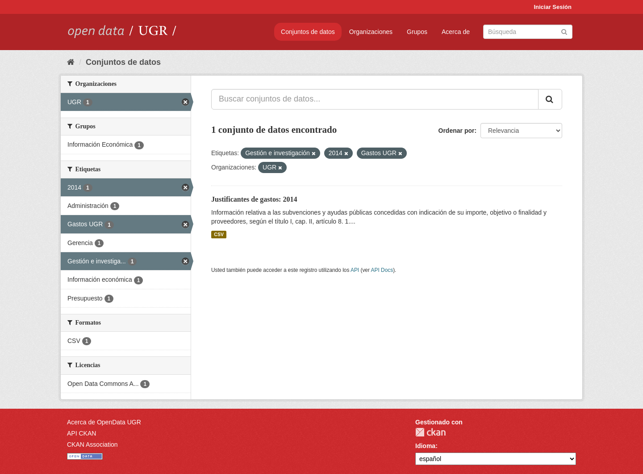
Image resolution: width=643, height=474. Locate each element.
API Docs (382, 270)
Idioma (425, 445)
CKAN (430, 432)
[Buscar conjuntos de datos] (527, 32)
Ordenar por (456, 130)
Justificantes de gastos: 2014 (254, 199)
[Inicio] (71, 62)
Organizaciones (370, 31)
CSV (219, 234)
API (355, 270)
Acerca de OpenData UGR (104, 422)
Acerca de (456, 31)
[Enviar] (564, 31)
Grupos (417, 31)
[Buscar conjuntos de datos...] (375, 99)
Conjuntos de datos (308, 31)
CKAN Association (92, 444)
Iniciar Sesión (553, 7)
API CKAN (81, 433)
